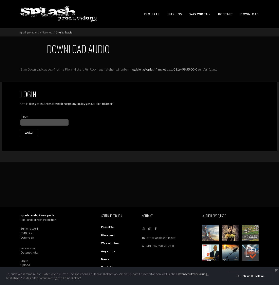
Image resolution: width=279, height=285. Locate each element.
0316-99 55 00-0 (186, 70)
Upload (25, 265)
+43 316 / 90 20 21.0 (158, 247)
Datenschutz (29, 253)
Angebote (108, 251)
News (105, 259)
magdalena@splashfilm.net (148, 70)
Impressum (27, 249)
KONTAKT (225, 14)
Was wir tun (110, 243)
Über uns (108, 235)
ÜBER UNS (174, 14)
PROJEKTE (151, 14)
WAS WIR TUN (200, 14)
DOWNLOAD (249, 14)
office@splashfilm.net (161, 238)
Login (24, 261)
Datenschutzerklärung (192, 274)
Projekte (107, 227)
